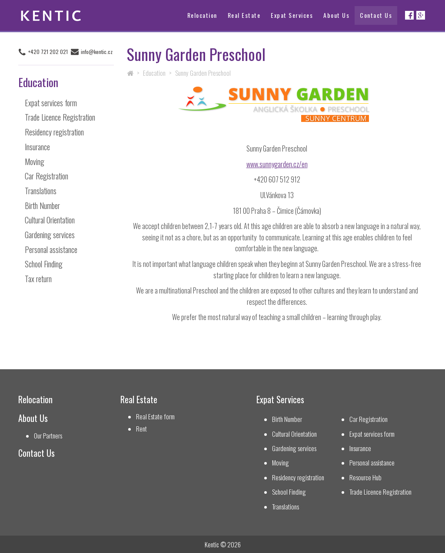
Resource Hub (365, 477)
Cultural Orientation (50, 220)
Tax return (38, 278)
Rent (141, 428)
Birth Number (42, 205)
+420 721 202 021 (48, 51)
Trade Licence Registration (60, 117)
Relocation (202, 15)
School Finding (44, 264)
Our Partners (48, 435)
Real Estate (244, 15)
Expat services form (51, 102)
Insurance (37, 146)
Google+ (420, 15)
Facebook (409, 15)
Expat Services (292, 15)
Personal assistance (51, 249)
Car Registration (46, 176)
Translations (40, 190)
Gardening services (50, 234)
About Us (336, 15)
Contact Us (376, 15)
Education (154, 73)
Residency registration (54, 132)
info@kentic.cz (97, 51)
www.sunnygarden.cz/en (277, 164)
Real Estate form (155, 416)
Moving (34, 161)
